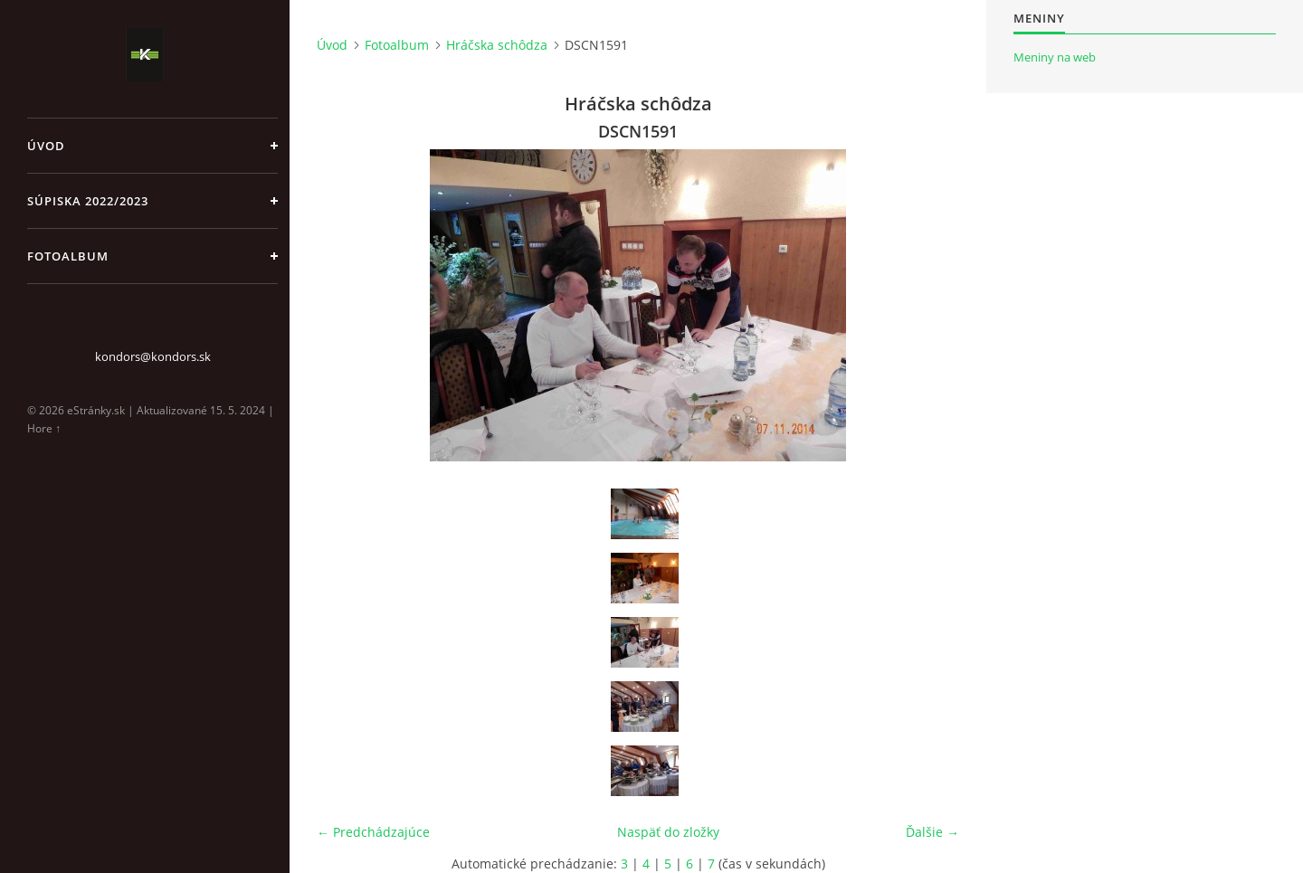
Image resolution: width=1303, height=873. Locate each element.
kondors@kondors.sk (153, 356)
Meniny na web (1054, 57)
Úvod (46, 146)
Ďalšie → (932, 831)
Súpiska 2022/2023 (87, 201)
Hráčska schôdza (496, 44)
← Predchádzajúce (373, 831)
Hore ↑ (44, 428)
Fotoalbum (68, 256)
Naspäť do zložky (668, 831)
